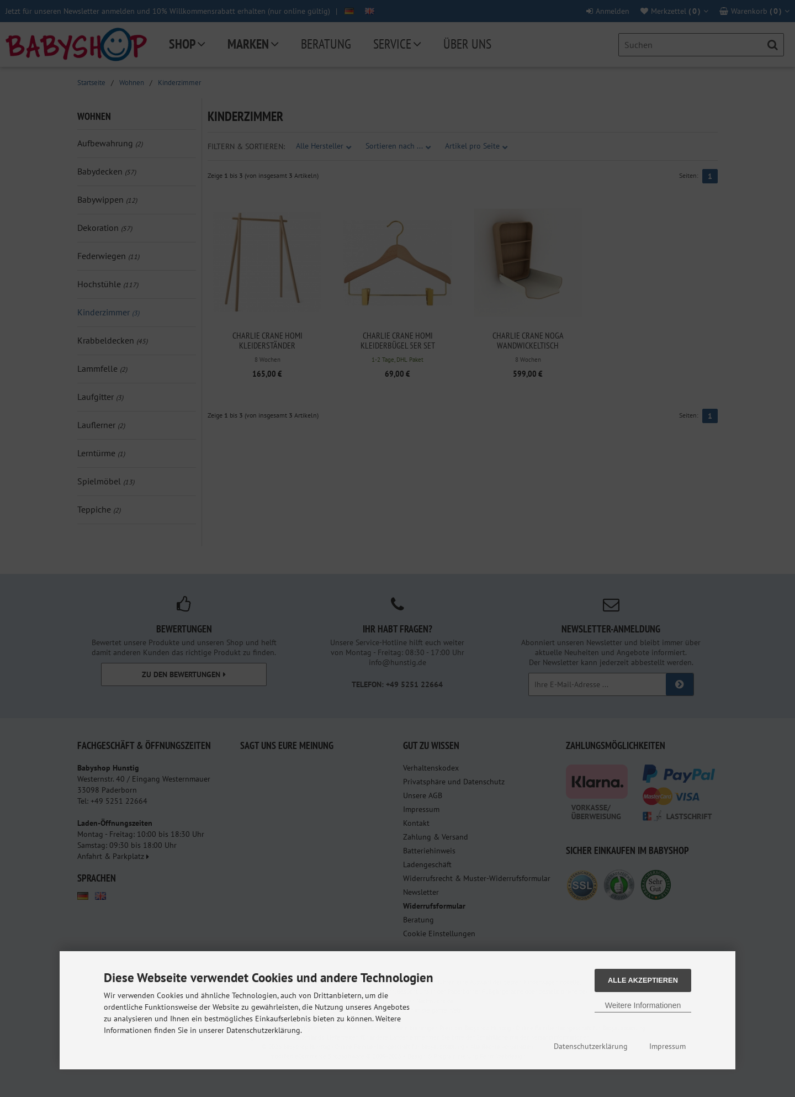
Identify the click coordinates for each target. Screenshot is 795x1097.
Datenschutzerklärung (591, 1046)
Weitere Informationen (643, 1005)
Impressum (667, 1046)
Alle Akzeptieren (643, 980)
